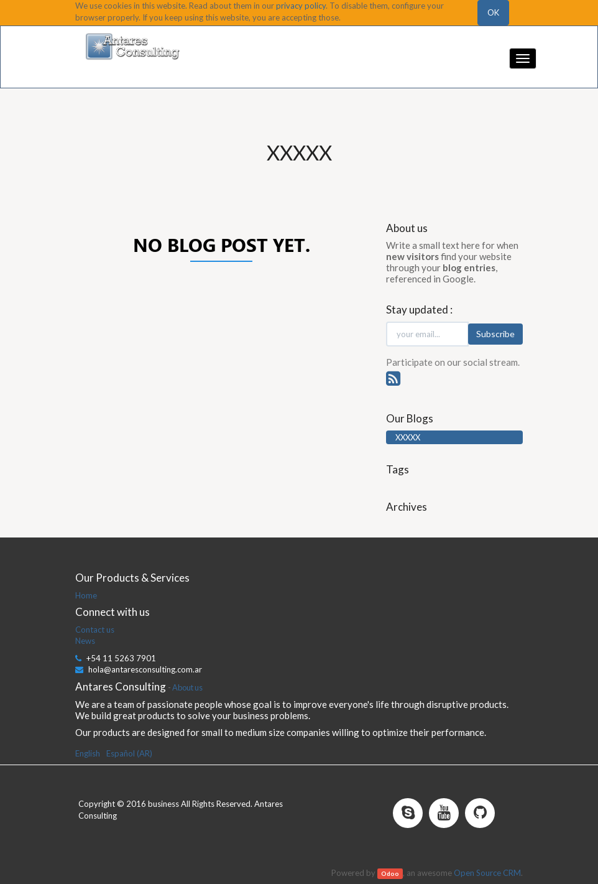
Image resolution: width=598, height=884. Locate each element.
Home (86, 595)
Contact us (94, 630)
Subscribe (495, 333)
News (85, 641)
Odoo (390, 873)
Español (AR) (129, 753)
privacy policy (301, 6)
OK (493, 12)
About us (187, 687)
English (87, 753)
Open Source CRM (487, 873)
